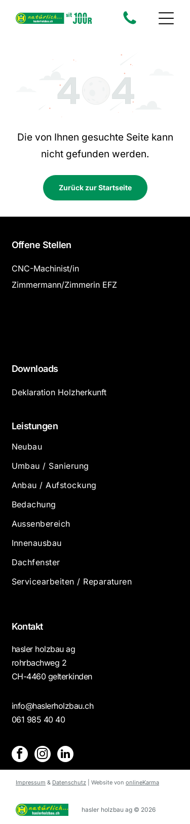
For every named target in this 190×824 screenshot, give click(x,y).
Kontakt (27, 626)
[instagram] (42, 755)
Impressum (31, 782)
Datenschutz (69, 782)
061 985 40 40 (38, 719)
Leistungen (35, 426)
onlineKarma (142, 782)
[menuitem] (95, 451)
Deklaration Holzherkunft (59, 392)
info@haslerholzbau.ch (53, 706)
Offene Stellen (41, 244)
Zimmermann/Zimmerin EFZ (64, 285)
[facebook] (20, 755)
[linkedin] (65, 755)
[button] (166, 18)
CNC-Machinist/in (45, 268)
